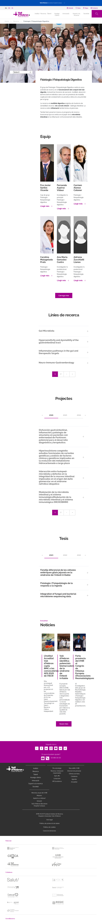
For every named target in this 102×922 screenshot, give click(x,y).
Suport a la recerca (76, 14)
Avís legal (49, 820)
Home (7, 21)
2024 (79, 415)
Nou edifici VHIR (74, 768)
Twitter (36, 748)
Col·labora (74, 776)
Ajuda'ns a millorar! (39, 798)
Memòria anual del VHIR (39, 793)
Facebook (41, 748)
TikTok (65, 748)
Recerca (43, 13)
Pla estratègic (57, 768)
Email (43, 758)
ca (6, 8)
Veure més (63, 724)
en (9, 8)
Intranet (39, 801)
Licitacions (57, 778)
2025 (65, 415)
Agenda (74, 779)
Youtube (55, 748)
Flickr (60, 748)
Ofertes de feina (74, 774)
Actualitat (74, 782)
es (12, 8)
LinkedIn (46, 748)
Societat (86, 13)
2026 (51, 415)
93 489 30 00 (56, 758)
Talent (49, 13)
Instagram (51, 748)
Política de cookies (49, 827)
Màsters (39, 795)
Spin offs (57, 776)
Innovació (66, 13)
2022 (65, 555)
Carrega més (63, 295)
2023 (51, 555)
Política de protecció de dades (50, 823)
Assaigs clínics (35, 777)
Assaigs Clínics (56, 14)
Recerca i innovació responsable (57, 772)
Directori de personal (74, 771)
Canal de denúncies (49, 831)
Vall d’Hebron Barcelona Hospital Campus (39, 805)
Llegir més (44, 206)
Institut (35, 768)
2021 (79, 555)
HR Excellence (57, 781)
